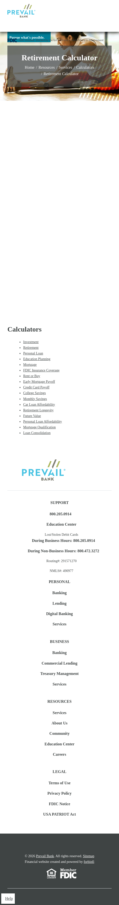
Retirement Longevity (38, 410)
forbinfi (89, 862)
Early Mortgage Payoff (39, 382)
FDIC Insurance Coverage (41, 370)
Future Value (32, 416)
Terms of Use (59, 783)
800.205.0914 (60, 514)
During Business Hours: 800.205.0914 (63, 540)
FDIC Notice (59, 804)
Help (9, 898)
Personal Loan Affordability (42, 421)
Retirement (31, 348)
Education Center (61, 524)
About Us (59, 723)
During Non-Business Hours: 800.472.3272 (63, 551)
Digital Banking (59, 614)
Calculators (85, 67)
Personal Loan (33, 353)
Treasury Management (59, 673)
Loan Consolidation (37, 433)
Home (29, 67)
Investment (31, 342)
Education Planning (36, 359)
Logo (21, 10)
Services (65, 67)
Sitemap (88, 856)
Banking (59, 593)
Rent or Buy (31, 376)
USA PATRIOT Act (59, 814)
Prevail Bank (45, 856)
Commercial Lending (59, 663)
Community (59, 733)
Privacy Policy (59, 793)
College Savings (34, 393)
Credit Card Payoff (36, 387)
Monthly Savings (35, 399)
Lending (60, 603)
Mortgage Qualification (39, 427)
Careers (59, 754)
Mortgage (30, 365)
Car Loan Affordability (39, 404)
